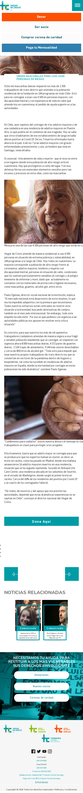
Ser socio (42, 27)
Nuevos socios (41, 686)
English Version (41, 782)
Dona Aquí (41, 521)
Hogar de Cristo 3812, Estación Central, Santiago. (41, 778)
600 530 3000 (42, 768)
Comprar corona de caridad (41, 37)
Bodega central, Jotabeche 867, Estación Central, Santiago (41, 775)
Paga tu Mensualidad (41, 48)
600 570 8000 (42, 761)
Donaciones (41, 675)
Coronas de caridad (41, 697)
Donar (41, 17)
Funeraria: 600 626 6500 (41, 771)
